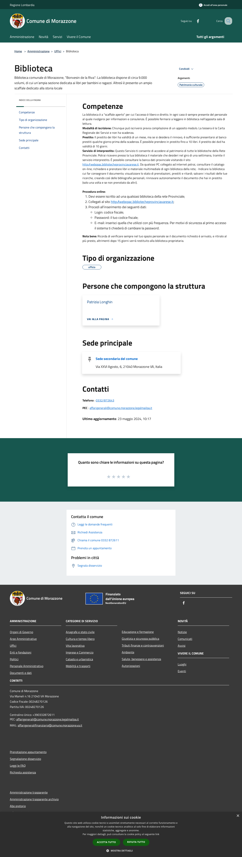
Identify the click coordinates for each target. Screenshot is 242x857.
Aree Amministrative (23, 639)
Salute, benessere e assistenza (141, 659)
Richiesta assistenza (23, 772)
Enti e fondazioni (20, 652)
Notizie (182, 632)
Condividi (187, 69)
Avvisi (181, 645)
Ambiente (128, 652)
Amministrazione (38, 51)
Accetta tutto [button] (106, 842)
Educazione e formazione (138, 632)
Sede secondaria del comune (117, 358)
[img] (57, 99)
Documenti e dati (21, 673)
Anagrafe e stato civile (80, 632)
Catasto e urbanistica (79, 659)
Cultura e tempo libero (80, 639)
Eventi (182, 671)
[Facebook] (194, 20)
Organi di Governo (21, 632)
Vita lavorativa (75, 645)
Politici (14, 659)
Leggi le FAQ (18, 765)
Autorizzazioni (131, 666)
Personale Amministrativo (26, 666)
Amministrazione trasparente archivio (34, 799)
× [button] (237, 815)
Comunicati (185, 639)
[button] (121, 850)
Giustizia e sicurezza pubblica (140, 638)
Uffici (57, 51)
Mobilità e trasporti (78, 666)
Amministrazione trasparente (29, 792)
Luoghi (182, 664)
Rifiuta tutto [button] (136, 842)
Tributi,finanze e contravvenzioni (143, 645)
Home (18, 51)
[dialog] (121, 834)
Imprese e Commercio (79, 652)
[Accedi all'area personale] (213, 5)
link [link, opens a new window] (157, 834)
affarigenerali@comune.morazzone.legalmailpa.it (121, 408)
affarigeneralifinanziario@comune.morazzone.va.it (50, 725)
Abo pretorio (18, 806)
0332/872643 (105, 400)
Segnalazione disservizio (25, 758)
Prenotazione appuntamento (28, 752)
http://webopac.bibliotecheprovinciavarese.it (110, 164)
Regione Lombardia (22, 5)
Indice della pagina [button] (30, 100)
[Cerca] (227, 21)
